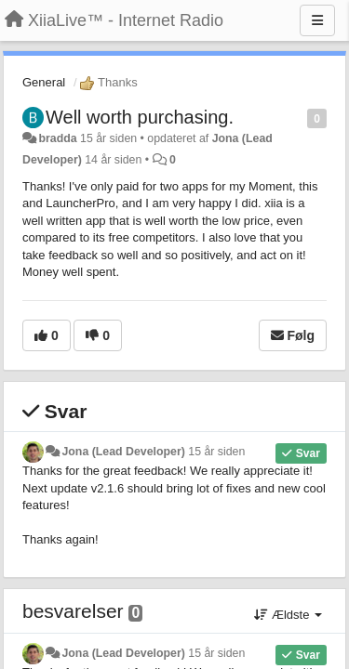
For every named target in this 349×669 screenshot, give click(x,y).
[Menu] (317, 20)
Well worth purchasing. (140, 117)
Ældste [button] (288, 615)
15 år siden (216, 451)
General (43, 82)
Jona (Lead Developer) (122, 451)
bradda (57, 138)
